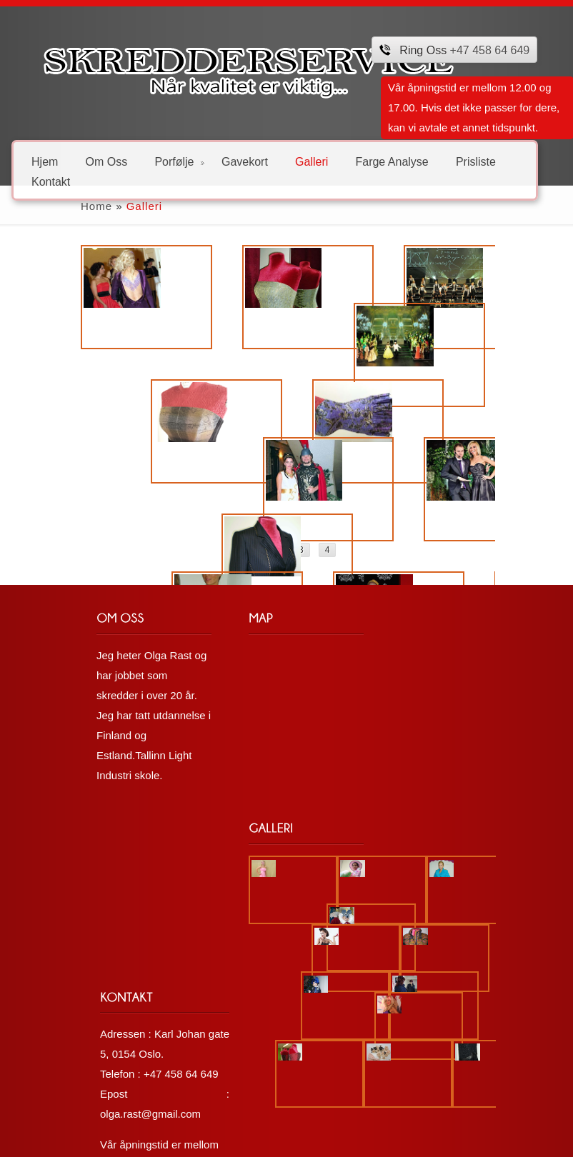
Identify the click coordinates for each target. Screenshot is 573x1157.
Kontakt (50, 181)
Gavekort (244, 161)
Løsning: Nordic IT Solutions (86, 1139)
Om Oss (107, 161)
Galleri (311, 161)
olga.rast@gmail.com (319, 1001)
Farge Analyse (391, 161)
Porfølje (179, 161)
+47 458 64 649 (490, 50)
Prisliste (476, 161)
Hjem (44, 161)
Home (31, 206)
